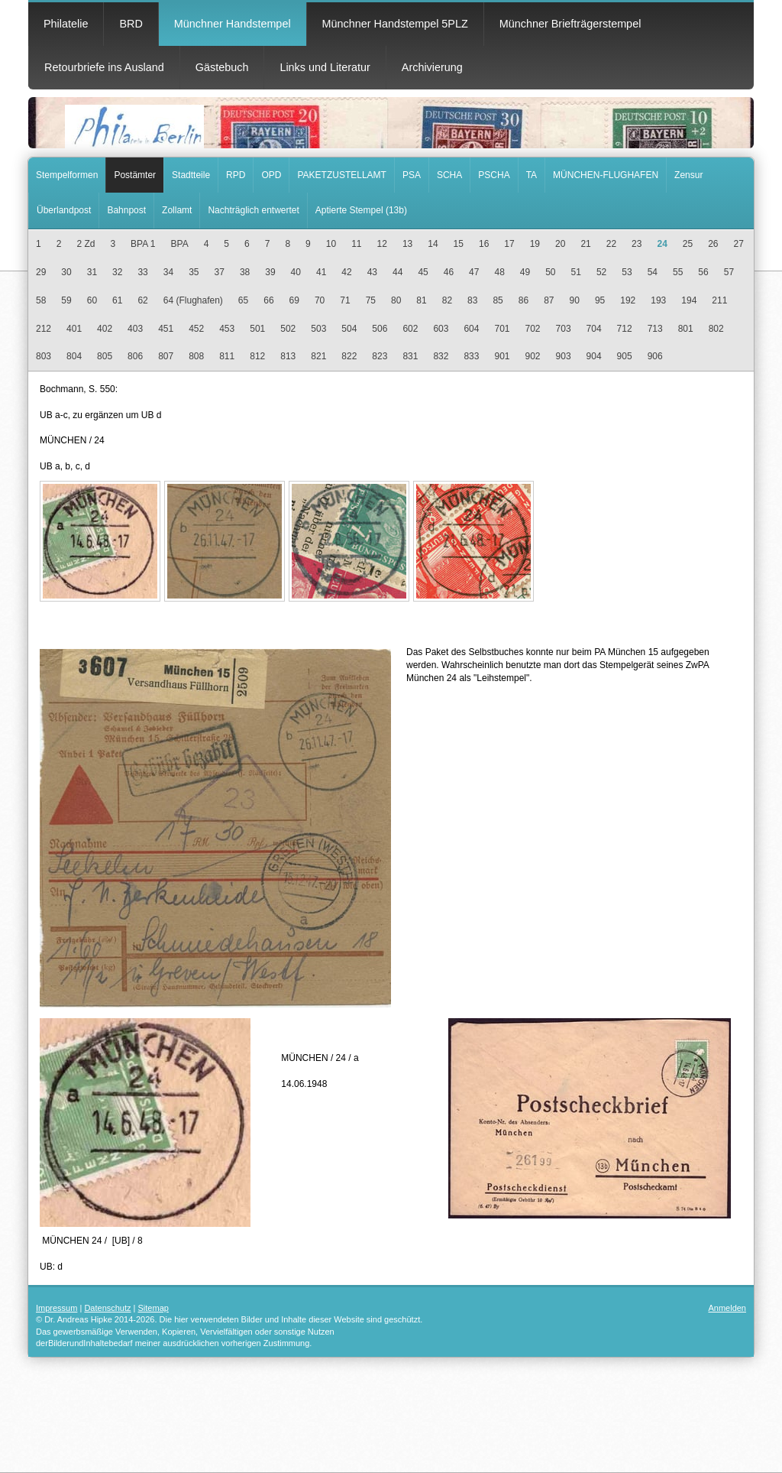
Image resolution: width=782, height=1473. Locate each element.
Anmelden (727, 1307)
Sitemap (153, 1307)
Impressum (56, 1307)
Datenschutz (107, 1307)
